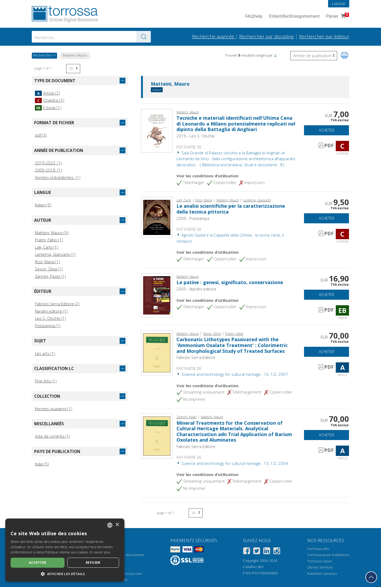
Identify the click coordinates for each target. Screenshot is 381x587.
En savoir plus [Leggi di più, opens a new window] (100, 552)
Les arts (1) (45, 353)
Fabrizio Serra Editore (195, 357)
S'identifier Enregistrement (294, 16)
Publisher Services (322, 573)
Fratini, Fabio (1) (49, 239)
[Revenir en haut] (371, 577)
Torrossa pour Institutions (328, 554)
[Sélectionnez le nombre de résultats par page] (73, 68)
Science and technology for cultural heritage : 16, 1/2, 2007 (232, 374)
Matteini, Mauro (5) (52, 232)
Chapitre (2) (49, 100)
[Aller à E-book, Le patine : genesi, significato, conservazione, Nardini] (156, 295)
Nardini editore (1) (51, 311)
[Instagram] (276, 551)
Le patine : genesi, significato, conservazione (229, 282)
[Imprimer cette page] (344, 55)
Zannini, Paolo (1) (50, 276)
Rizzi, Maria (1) (47, 261)
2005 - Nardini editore (196, 289)
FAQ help (253, 16)
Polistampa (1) (48, 325)
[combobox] (91, 37)
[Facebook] (246, 551)
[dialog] (64, 550)
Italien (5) (43, 204)
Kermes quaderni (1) (53, 408)
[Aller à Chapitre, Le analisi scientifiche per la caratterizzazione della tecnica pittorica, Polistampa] (156, 217)
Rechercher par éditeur (324, 36)
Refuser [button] (93, 562)
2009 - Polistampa (192, 218)
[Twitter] (256, 551)
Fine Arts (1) (46, 380)
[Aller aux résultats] (144, 37)
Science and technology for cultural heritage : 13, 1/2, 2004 (232, 463)
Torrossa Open (319, 561)
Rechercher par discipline (266, 36)
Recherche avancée (213, 36)
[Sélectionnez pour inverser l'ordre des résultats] (313, 55)
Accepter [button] (37, 562)
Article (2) (47, 93)
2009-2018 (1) (48, 170)
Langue (338, 3)
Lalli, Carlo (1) (46, 247)
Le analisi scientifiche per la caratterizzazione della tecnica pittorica (230, 209)
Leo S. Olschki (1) (50, 318)
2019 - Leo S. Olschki (195, 135)
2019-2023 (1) (48, 162)
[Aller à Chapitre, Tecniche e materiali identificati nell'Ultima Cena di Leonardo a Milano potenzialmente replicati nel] (156, 130)
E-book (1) (48, 107)
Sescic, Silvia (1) (49, 268)
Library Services (320, 567)
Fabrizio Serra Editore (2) (57, 303)
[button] (275, 55)
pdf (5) (41, 135)
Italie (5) (42, 463)
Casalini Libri (253, 566)
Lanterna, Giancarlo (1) (55, 254)
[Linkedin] (266, 551)
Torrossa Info (318, 548)
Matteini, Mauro (170, 84)
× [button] (117, 525)
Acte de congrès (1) (52, 436)
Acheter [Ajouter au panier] (326, 130)
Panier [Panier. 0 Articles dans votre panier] (337, 16)
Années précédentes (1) (57, 177)
